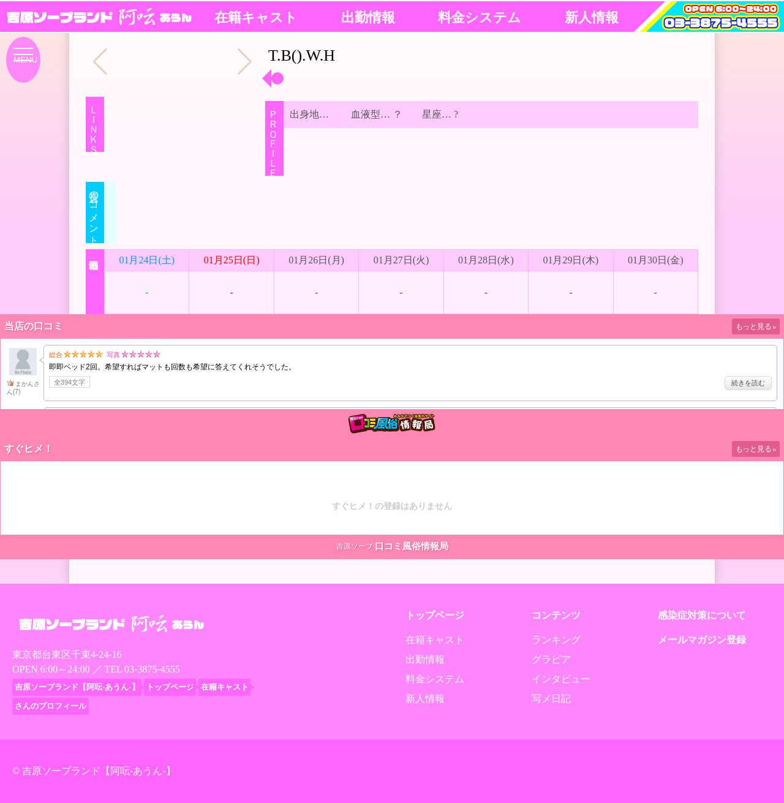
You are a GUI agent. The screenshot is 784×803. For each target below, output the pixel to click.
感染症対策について (702, 615)
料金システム (479, 17)
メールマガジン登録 (702, 640)
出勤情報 (368, 17)
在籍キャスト (256, 17)
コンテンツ (556, 615)
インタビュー (561, 679)
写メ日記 (551, 698)
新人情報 (592, 17)
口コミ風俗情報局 (411, 546)
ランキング (556, 640)
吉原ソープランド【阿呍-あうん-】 (99, 771)
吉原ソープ (354, 546)
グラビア (551, 659)
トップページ (434, 615)
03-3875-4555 (152, 669)
